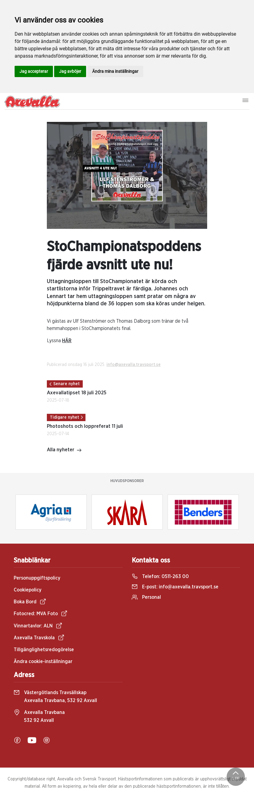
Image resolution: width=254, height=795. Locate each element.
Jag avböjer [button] (70, 71)
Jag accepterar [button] (33, 71)
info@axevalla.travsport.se (133, 365)
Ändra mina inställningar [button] (115, 71)
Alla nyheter (64, 450)
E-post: (175, 587)
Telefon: (160, 576)
